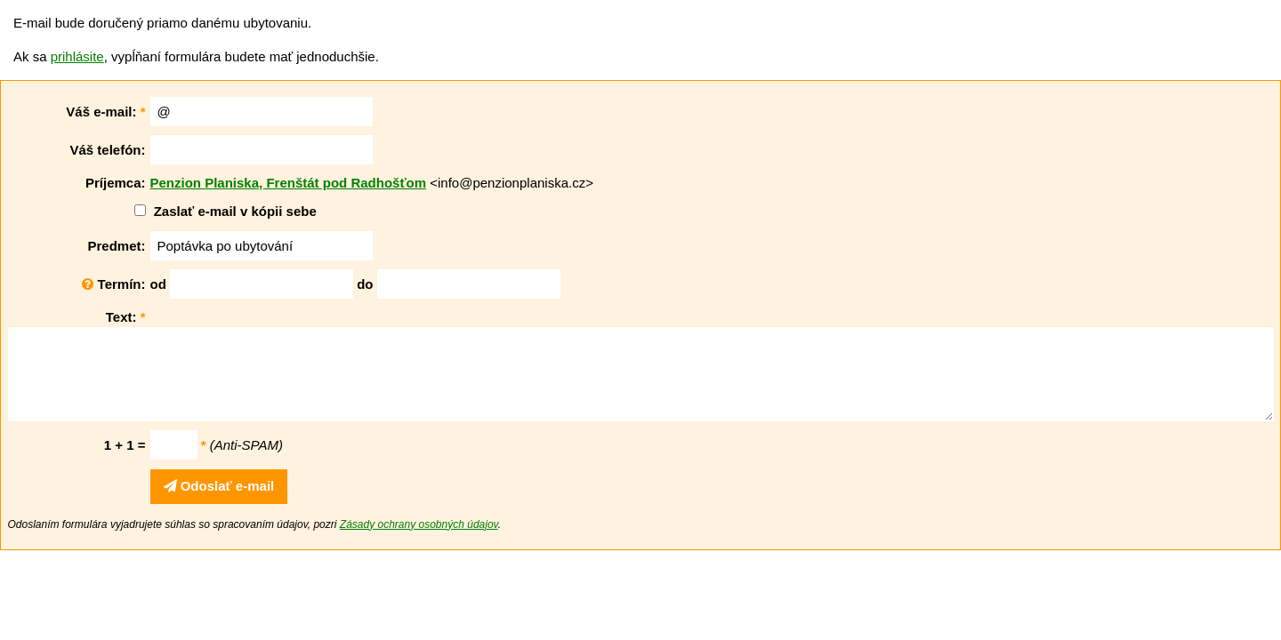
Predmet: (116, 245)
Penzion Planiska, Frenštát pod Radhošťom (288, 182)
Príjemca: (115, 182)
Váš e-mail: (105, 111)
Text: (126, 316)
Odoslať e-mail (219, 485)
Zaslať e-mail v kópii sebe (235, 211)
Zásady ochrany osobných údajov (419, 524)
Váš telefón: (107, 149)
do (365, 284)
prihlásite (77, 56)
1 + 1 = (125, 444)
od (158, 284)
